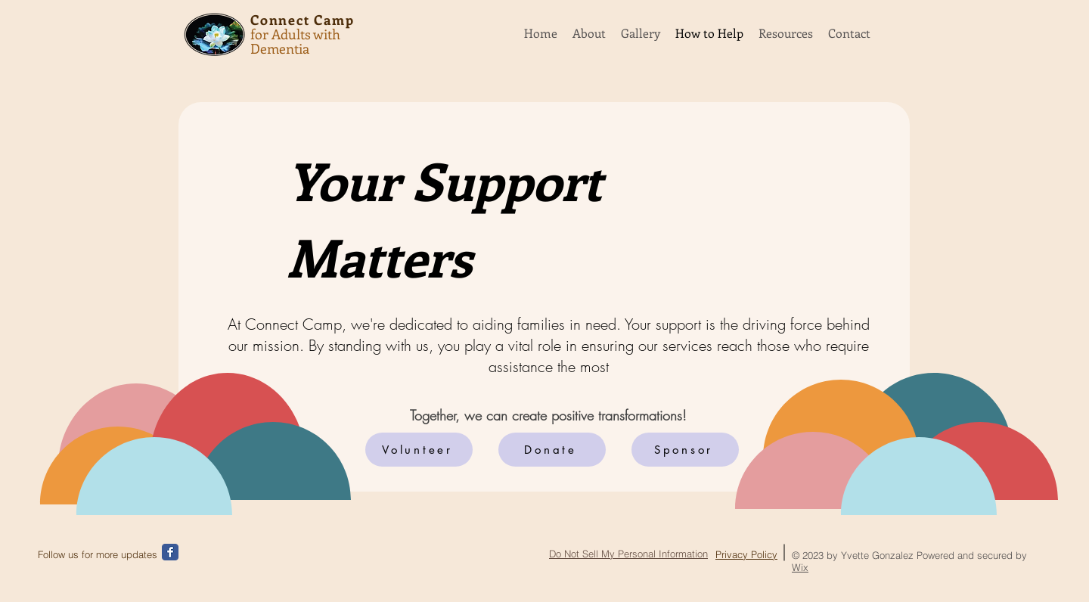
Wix (800, 567)
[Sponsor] (685, 450)
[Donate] (552, 450)
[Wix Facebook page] (170, 552)
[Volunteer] (419, 450)
